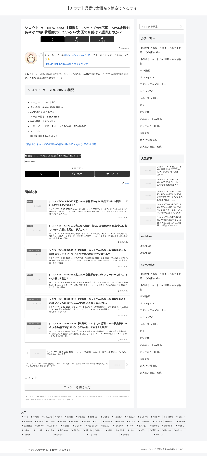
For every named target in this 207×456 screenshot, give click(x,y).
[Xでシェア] (59, 39)
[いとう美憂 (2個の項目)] (102, 438)
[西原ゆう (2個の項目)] (169, 424)
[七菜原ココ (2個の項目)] (118, 429)
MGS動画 (63, 156)
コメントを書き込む (77, 390)
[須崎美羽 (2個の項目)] (119, 424)
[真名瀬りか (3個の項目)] (130, 420)
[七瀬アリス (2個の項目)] (157, 424)
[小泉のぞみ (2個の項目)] (107, 424)
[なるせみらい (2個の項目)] (92, 429)
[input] (161, 27)
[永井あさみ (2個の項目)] (27, 424)
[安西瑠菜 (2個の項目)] (50, 424)
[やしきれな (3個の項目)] (143, 420)
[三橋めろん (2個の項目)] (52, 429)
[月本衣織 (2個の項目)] (61, 424)
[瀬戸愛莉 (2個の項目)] (155, 429)
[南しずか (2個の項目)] (131, 424)
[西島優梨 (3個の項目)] (69, 420)
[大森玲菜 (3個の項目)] (80, 420)
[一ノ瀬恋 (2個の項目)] (38, 433)
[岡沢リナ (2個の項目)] (106, 429)
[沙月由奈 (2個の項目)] (136, 438)
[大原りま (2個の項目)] (143, 433)
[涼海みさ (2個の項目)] (69, 438)
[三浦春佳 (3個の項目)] (105, 420)
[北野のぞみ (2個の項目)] (63, 433)
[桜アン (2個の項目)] (96, 424)
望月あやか (30, 161)
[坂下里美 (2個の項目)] (50, 433)
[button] (77, 39)
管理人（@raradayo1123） (78, 55)
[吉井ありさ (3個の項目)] (93, 420)
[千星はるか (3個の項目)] (117, 420)
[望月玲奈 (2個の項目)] (76, 433)
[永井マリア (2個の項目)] (179, 433)
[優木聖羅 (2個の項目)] (85, 424)
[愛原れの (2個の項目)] (155, 433)
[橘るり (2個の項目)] (132, 433)
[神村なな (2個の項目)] (180, 429)
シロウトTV (75, 156)
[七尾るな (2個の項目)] (26, 433)
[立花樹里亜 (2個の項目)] (27, 429)
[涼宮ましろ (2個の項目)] (167, 429)
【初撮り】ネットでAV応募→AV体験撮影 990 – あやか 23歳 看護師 (60, 144)
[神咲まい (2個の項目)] (167, 433)
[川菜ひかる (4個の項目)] (47, 420)
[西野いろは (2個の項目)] (169, 438)
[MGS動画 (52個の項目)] (35, 420)
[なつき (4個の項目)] (58, 420)
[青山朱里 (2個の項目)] (120, 433)
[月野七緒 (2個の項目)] (88, 433)
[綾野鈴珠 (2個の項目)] (40, 429)
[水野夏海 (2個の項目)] (180, 424)
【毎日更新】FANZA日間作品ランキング (66, 64)
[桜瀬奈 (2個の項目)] (109, 433)
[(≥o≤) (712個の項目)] (25, 420)
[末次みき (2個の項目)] (39, 424)
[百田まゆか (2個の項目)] (168, 420)
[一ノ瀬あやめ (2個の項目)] (144, 424)
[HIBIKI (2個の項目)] (130, 429)
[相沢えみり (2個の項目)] (74, 424)
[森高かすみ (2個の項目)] (142, 429)
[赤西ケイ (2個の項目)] (180, 420)
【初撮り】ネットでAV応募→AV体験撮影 (41, 156)
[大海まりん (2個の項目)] (156, 420)
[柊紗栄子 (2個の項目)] (65, 429)
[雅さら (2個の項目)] (99, 433)
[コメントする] (95, 39)
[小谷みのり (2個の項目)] (78, 429)
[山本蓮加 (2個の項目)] (37, 438)
